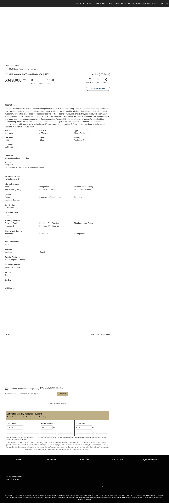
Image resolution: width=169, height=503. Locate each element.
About (111, 3)
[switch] (90, 81)
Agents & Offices (123, 3)
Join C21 (164, 3)
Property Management (141, 3)
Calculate (62, 394)
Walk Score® (61, 403)
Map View (95, 334)
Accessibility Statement (89, 486)
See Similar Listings (98, 88)
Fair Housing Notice (114, 486)
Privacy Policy (67, 486)
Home (78, 3)
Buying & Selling (100, 3)
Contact (155, 3)
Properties (87, 3)
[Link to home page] (3, 3)
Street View (105, 334)
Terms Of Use (51, 486)
